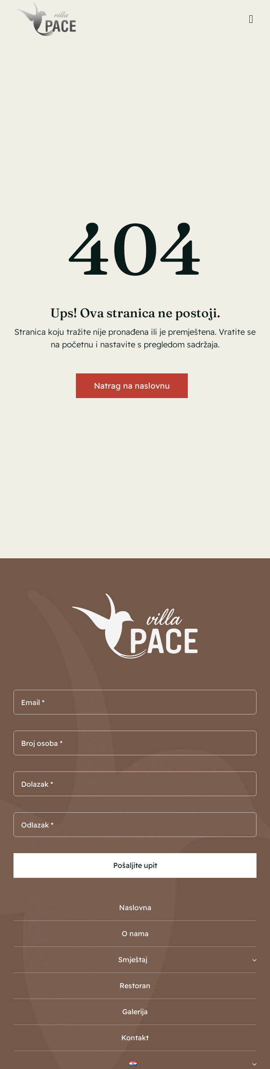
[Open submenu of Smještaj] (254, 960)
